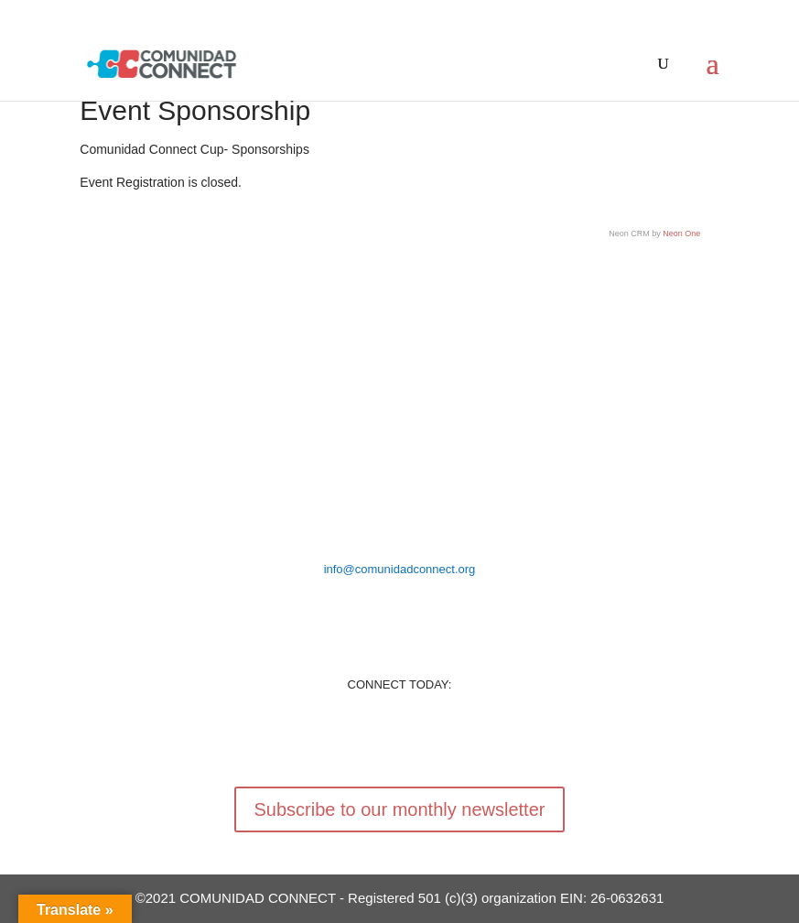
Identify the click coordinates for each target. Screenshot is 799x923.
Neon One (681, 233)
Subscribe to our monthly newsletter (399, 809)
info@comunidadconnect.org (400, 569)
